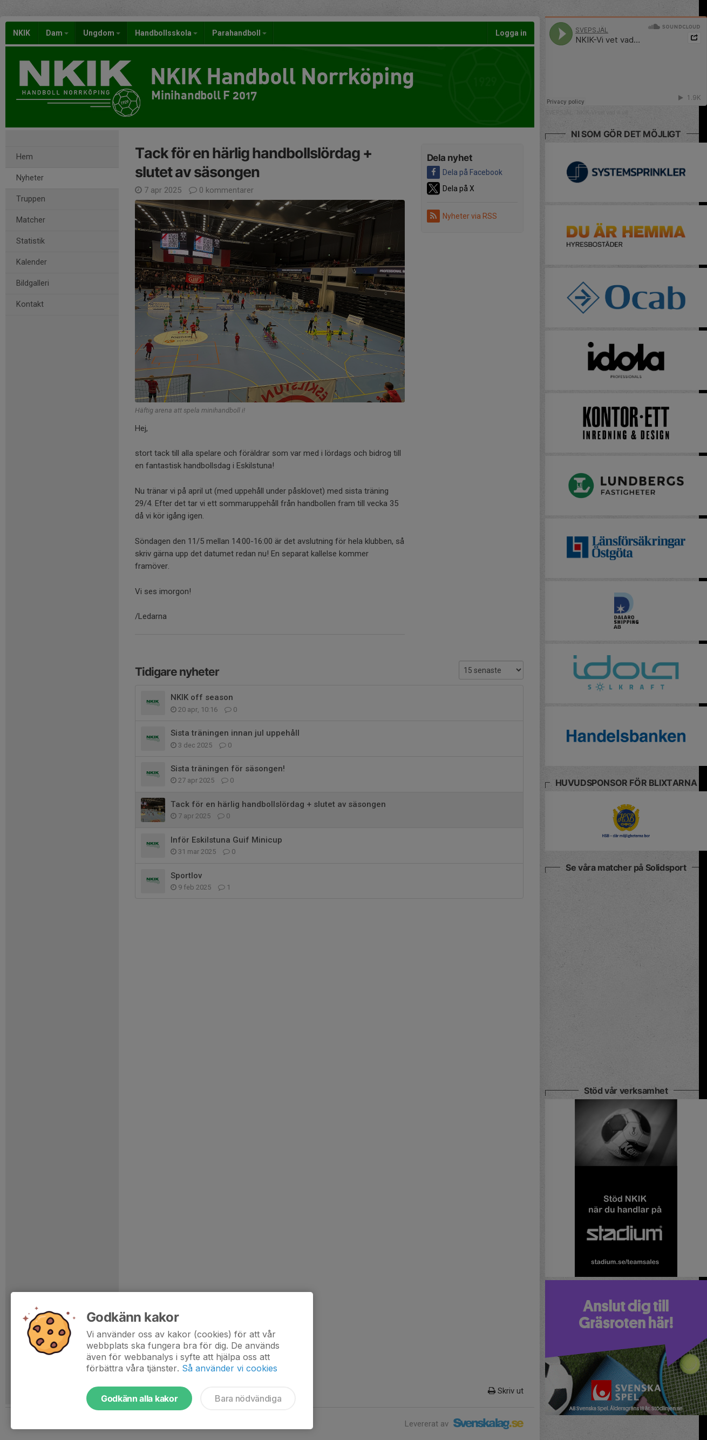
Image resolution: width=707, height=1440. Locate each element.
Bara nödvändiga (248, 1398)
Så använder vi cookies (229, 1368)
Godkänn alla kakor (139, 1398)
